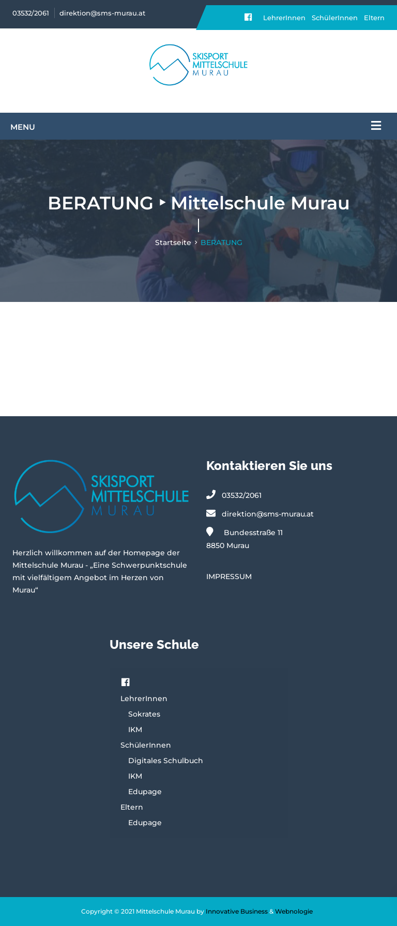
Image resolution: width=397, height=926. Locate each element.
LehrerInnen (284, 17)
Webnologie (294, 911)
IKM (135, 729)
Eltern (374, 17)
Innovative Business (237, 911)
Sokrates (144, 714)
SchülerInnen (335, 17)
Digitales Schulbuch (165, 760)
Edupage (145, 791)
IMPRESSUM (229, 576)
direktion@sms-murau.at (102, 13)
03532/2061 (30, 13)
